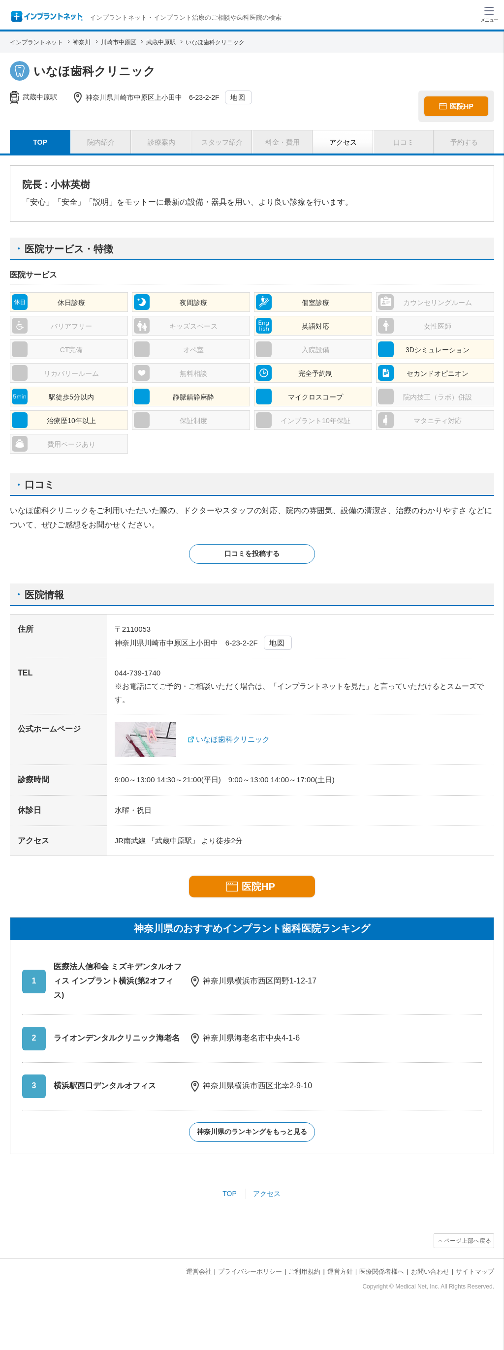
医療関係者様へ (381, 1271)
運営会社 (199, 1271)
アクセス (267, 1193)
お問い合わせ (430, 1271)
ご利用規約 (304, 1271)
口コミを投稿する (252, 553)
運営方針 (340, 1271)
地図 (238, 97)
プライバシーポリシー (250, 1271)
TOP (229, 1193)
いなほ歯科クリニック (233, 739)
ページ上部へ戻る (467, 1240)
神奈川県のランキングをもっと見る (252, 1131)
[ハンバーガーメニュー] (489, 14)
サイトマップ (475, 1271)
